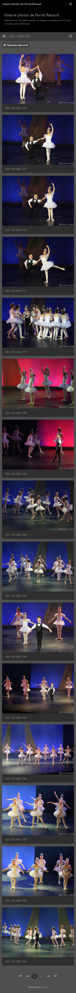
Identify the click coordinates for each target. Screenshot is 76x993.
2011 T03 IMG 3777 (16, 291)
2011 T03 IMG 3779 (16, 351)
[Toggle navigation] (70, 4)
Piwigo (44, 987)
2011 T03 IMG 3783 (16, 595)
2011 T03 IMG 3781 (16, 473)
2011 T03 (24, 36)
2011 (12, 36)
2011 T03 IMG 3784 (16, 656)
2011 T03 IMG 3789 (16, 961)
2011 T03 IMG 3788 (16, 900)
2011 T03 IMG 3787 (16, 839)
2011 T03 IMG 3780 (16, 412)
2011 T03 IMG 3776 (16, 229)
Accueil (4, 36)
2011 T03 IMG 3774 (16, 108)
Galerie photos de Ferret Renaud (21, 4)
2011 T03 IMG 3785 (16, 717)
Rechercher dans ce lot (16, 45)
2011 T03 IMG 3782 (16, 534)
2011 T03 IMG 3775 (16, 169)
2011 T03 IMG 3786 (16, 778)
